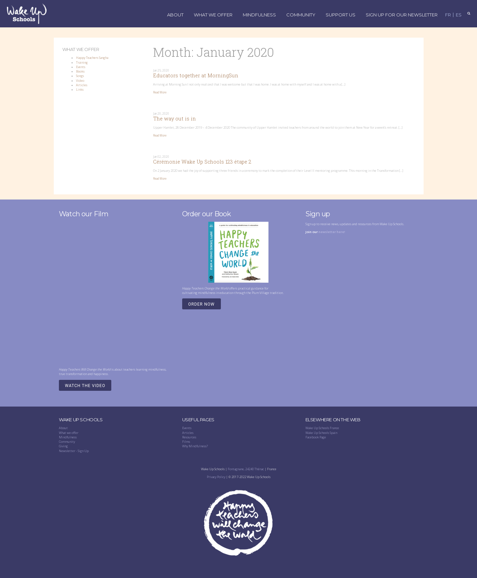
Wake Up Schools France (322, 428)
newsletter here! (331, 232)
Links (80, 89)
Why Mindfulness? (195, 446)
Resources (189, 437)
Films (186, 441)
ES (459, 15)
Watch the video (85, 385)
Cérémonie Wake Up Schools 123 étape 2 (202, 161)
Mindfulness (259, 15)
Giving (63, 446)
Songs (80, 76)
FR (448, 15)
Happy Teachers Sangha (92, 57)
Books (80, 71)
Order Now (201, 304)
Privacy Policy (216, 477)
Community (300, 15)
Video (80, 80)
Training (82, 62)
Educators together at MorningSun (195, 75)
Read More (159, 92)
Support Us (340, 15)
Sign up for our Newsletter (402, 15)
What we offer (68, 433)
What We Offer (213, 15)
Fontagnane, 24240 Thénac (246, 469)
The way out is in (174, 118)
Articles (81, 85)
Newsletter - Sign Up (74, 451)
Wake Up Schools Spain (321, 433)
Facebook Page (315, 437)
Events (80, 67)
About (175, 15)
